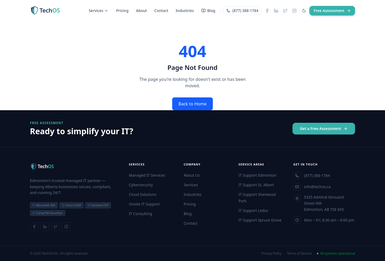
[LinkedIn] (276, 10)
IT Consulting (140, 213)
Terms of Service (299, 253)
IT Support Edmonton (257, 175)
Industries (185, 10)
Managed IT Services (147, 175)
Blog (208, 10)
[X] (285, 10)
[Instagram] (294, 10)
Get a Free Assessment (324, 128)
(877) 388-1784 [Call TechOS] (242, 10)
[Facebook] (267, 10)
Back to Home (193, 104)
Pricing (122, 10)
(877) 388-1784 (311, 175)
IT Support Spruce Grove (260, 220)
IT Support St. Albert (256, 184)
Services (99, 10)
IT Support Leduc (253, 210)
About (141, 10)
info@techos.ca (312, 187)
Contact (161, 10)
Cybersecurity (141, 184)
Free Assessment (332, 10)
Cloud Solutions (142, 194)
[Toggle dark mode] (304, 10)
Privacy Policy (271, 253)
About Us (192, 175)
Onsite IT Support (144, 204)
